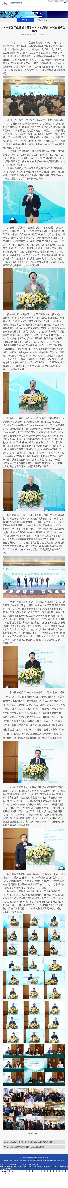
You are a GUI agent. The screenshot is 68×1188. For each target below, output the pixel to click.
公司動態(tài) (25, 31)
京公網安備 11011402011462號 (44, 1174)
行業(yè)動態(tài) (42, 31)
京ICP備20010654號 (58, 1174)
